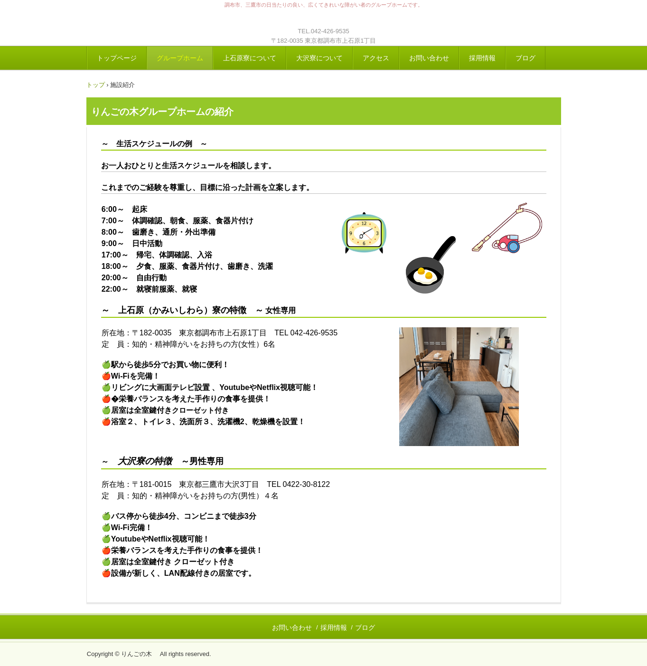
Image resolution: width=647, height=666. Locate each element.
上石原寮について (249, 58)
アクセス (376, 58)
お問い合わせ (429, 58)
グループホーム (180, 58)
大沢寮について (319, 58)
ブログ (525, 58)
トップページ (117, 58)
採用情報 (482, 58)
